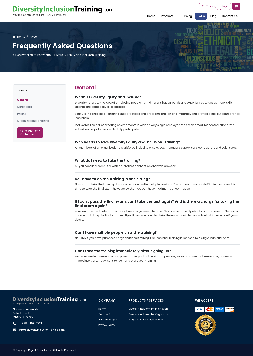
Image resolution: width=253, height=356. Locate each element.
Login (225, 6)
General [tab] (22, 100)
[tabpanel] (157, 175)
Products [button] (169, 16)
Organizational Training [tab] (33, 121)
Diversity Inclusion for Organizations (150, 314)
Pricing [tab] (21, 114)
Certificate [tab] (24, 107)
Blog (213, 16)
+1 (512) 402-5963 (30, 323)
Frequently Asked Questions (146, 319)
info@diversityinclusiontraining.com (42, 329)
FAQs (201, 16)
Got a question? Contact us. (30, 132)
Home (151, 16)
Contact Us (230, 16)
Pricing (187, 16)
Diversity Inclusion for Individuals (148, 308)
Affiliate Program (108, 319)
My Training (209, 6)
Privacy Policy (106, 325)
